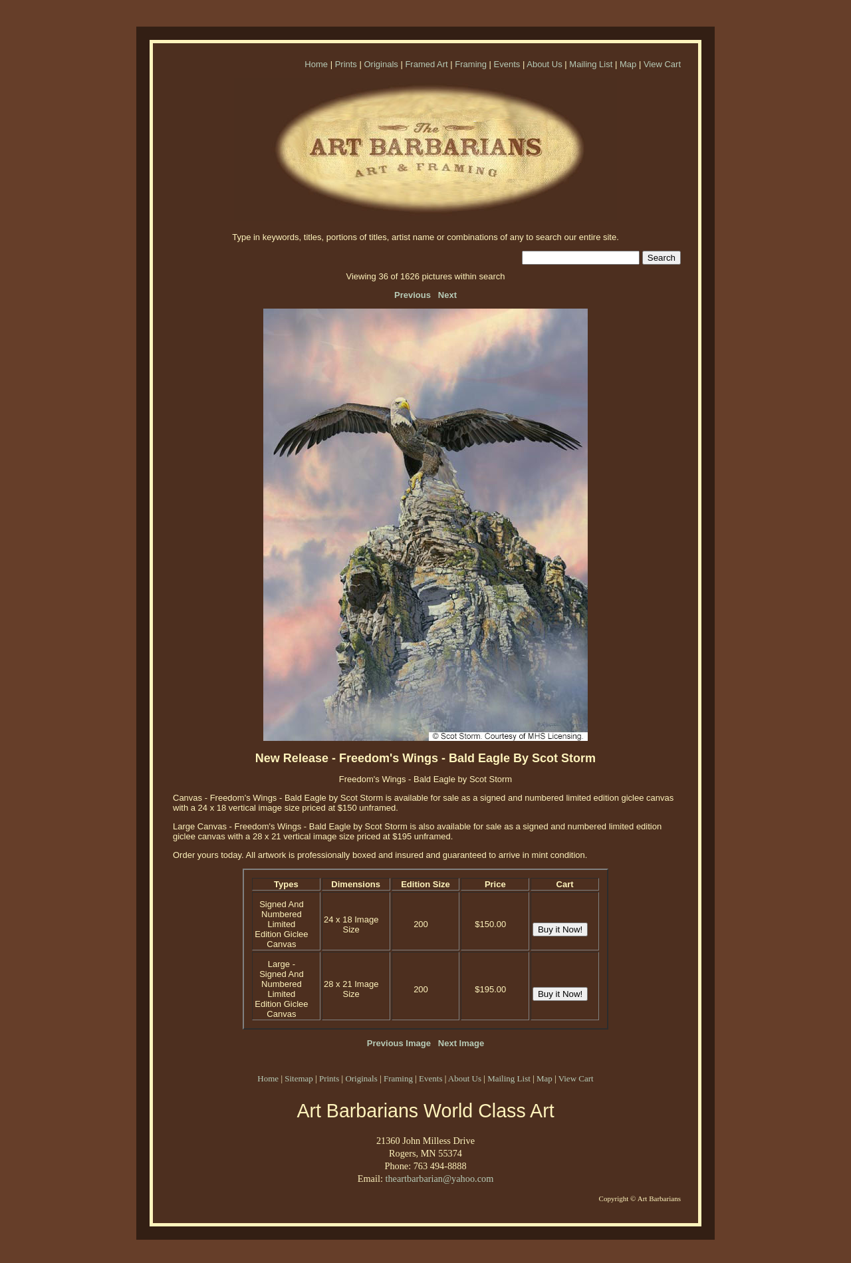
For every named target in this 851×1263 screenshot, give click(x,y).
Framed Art (426, 64)
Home (316, 64)
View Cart (662, 64)
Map (628, 64)
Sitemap (299, 1078)
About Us (544, 64)
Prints (346, 64)
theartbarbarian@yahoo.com (439, 1178)
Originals (381, 64)
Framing (471, 64)
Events (507, 64)
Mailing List (590, 64)
